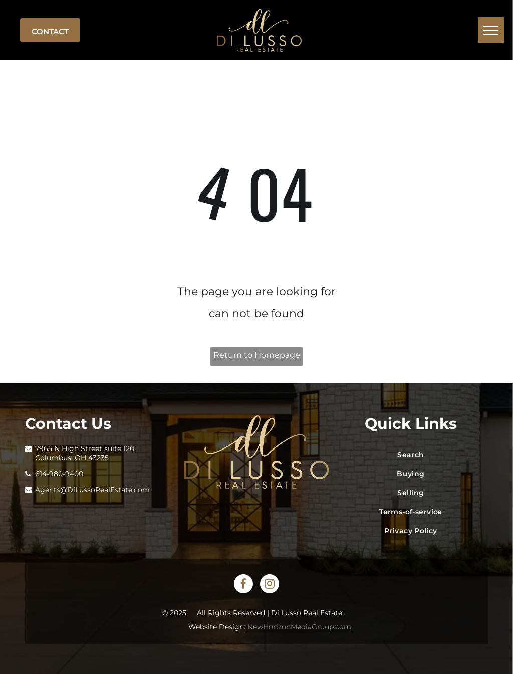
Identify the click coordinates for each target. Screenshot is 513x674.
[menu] (491, 30)
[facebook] (243, 585)
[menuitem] (410, 454)
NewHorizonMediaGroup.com (299, 626)
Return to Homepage (256, 355)
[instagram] (269, 585)
